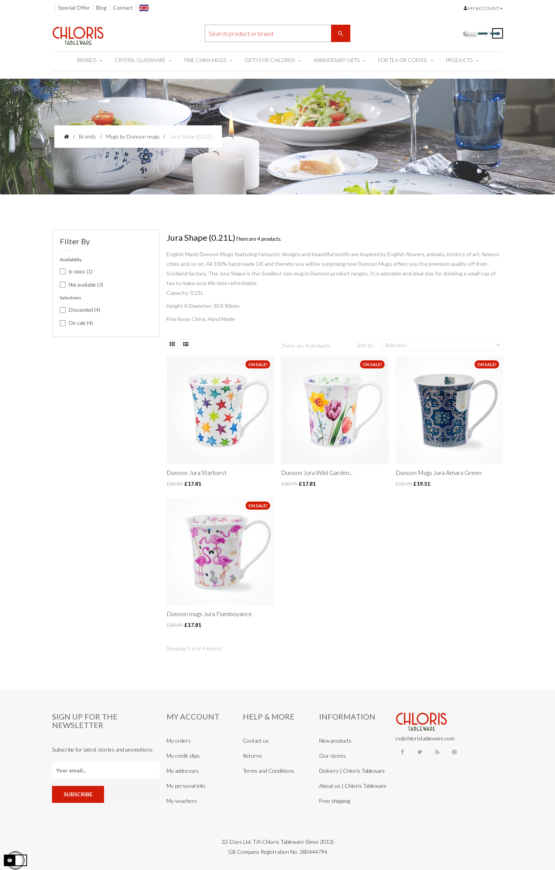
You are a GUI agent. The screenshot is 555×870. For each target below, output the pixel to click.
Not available (86, 285)
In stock (80, 272)
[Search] (277, 33)
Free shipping (334, 800)
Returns (252, 755)
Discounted (84, 310)
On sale (81, 323)
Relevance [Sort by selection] (443, 345)
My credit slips (183, 755)
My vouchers (181, 800)
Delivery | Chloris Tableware (352, 770)
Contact (123, 7)
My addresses (182, 770)
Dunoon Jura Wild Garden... (317, 472)
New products (335, 740)
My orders (178, 740)
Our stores (332, 755)
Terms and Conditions (268, 770)
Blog (101, 7)
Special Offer (74, 7)
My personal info (185, 785)
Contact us (256, 740)
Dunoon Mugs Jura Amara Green (438, 472)
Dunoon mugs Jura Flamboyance (209, 613)
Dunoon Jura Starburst (196, 472)
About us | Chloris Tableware (353, 785)
